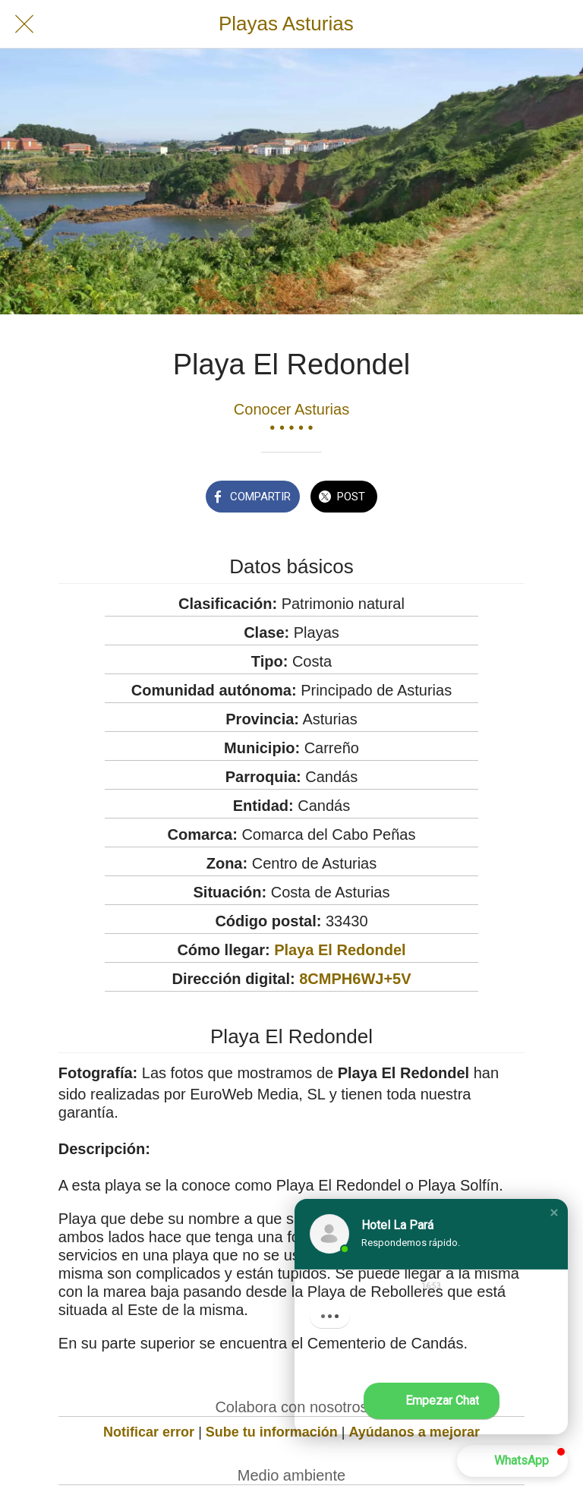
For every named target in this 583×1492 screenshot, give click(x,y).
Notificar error (148, 1432)
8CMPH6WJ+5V (355, 978)
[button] (554, 1212)
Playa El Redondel (339, 950)
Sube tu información (272, 1432)
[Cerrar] (24, 24)
